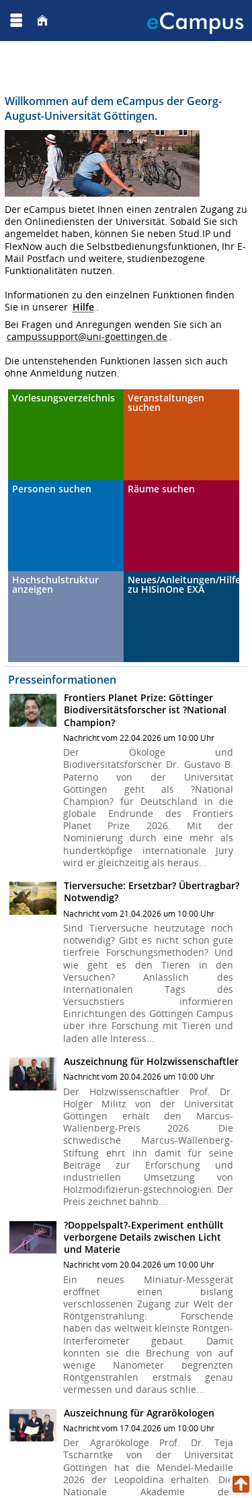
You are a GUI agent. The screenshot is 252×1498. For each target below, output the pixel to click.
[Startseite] (42, 20)
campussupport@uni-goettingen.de (87, 336)
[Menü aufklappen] (16, 20)
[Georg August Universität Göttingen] (53, 20)
